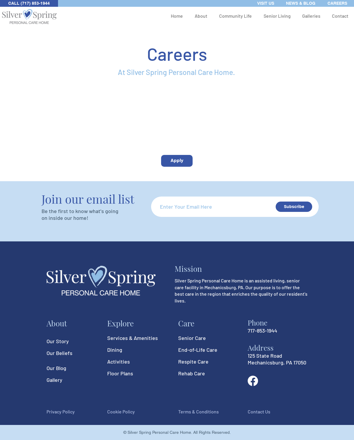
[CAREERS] (337, 3)
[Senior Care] (199, 338)
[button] (201, 16)
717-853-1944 (262, 330)
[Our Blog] (67, 368)
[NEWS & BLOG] (300, 3)
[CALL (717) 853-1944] (29, 3)
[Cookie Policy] (128, 412)
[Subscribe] (294, 207)
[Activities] (128, 361)
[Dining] (128, 350)
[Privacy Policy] (67, 412)
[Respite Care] (199, 361)
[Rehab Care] (199, 373)
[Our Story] (67, 341)
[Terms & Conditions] (199, 412)
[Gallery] (67, 380)
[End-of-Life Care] (199, 350)
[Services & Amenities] (132, 338)
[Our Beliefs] (67, 353)
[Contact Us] (269, 412)
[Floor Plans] (128, 373)
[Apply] (177, 161)
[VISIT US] (266, 3)
